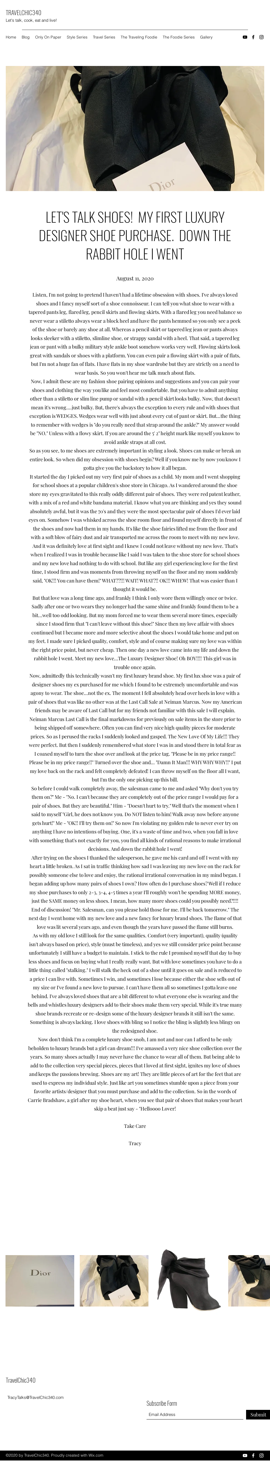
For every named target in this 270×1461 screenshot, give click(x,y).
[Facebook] (253, 37)
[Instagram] (261, 37)
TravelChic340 (20, 1380)
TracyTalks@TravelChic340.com (35, 1397)
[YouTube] (245, 37)
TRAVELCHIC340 (23, 12)
